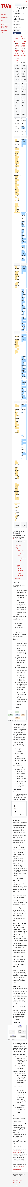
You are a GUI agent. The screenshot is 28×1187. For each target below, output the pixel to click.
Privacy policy (15, 1177)
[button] (16, 31)
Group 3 (15, 538)
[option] (16, 31)
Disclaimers (15, 1185)
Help (24, 8)
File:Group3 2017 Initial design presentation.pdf (18, 1168)
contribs (16, 50)
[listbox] (20, 32)
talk (16, 48)
